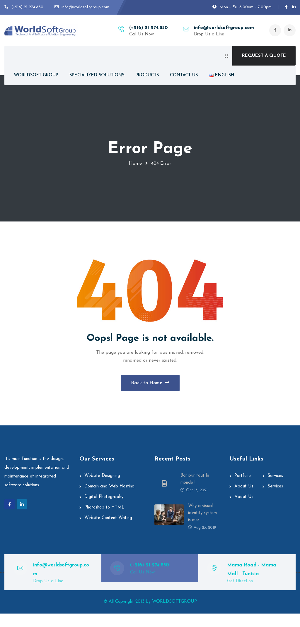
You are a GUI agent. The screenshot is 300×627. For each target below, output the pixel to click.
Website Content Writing (108, 531)
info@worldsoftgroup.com (221, 27)
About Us (243, 500)
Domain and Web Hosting (109, 500)
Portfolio (242, 489)
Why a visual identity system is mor (202, 526)
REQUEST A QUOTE (264, 56)
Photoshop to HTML (104, 521)
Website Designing (102, 489)
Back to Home (150, 389)
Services (275, 489)
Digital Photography (103, 510)
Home (135, 163)
